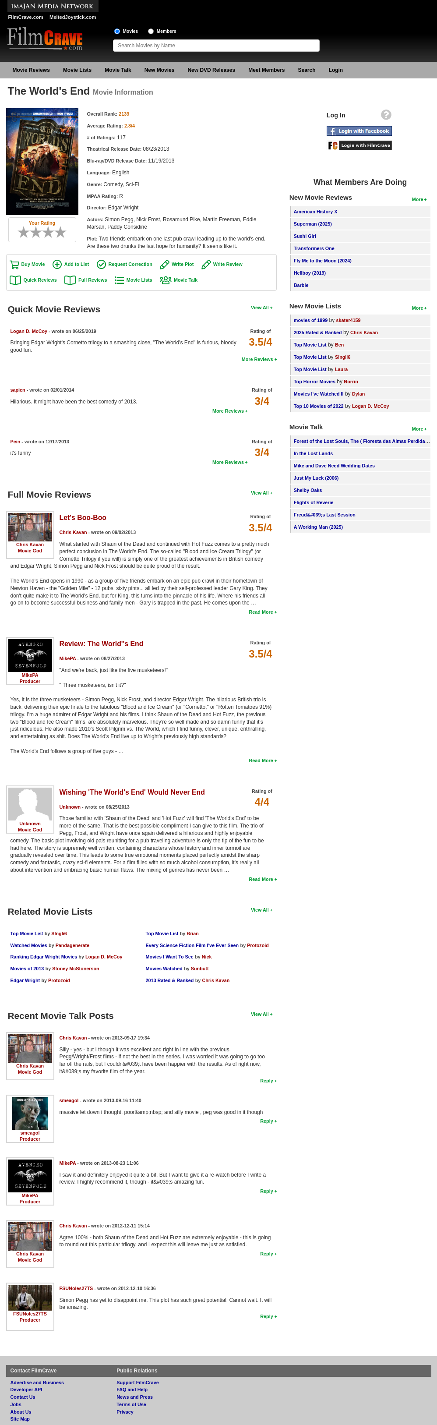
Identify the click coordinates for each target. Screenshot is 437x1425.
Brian (193, 933)
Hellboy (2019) (310, 273)
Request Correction (130, 264)
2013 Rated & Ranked (170, 980)
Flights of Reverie (314, 502)
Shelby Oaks (308, 490)
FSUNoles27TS (30, 1313)
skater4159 (348, 320)
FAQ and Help (132, 1389)
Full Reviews (92, 280)
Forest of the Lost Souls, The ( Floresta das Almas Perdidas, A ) (365, 441)
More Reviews (257, 359)
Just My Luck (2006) (316, 478)
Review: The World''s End (102, 643)
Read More (261, 612)
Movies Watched (164, 968)
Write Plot (183, 264)
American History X (316, 211)
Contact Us (23, 1397)
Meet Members (266, 70)
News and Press (134, 1397)
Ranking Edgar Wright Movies (45, 956)
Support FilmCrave (137, 1382)
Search (307, 70)
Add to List (76, 264)
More (417, 199)
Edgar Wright (25, 980)
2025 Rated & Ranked (318, 332)
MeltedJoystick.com (72, 17)
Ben (339, 344)
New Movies (159, 70)
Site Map (20, 1418)
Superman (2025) (313, 223)
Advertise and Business (37, 1382)
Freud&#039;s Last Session (325, 514)
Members (166, 31)
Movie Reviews (31, 70)
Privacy (124, 1411)
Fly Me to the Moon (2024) (323, 260)
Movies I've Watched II (319, 393)
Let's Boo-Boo (83, 517)
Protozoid (59, 980)
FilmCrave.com (25, 17)
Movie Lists (77, 70)
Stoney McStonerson (75, 968)
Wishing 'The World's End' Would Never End (132, 792)
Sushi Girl (305, 236)
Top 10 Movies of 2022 (319, 406)
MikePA (29, 675)
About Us (21, 1411)
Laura (341, 369)
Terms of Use (131, 1404)
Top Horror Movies (314, 381)
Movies (130, 31)
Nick (207, 956)
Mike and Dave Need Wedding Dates (334, 465)
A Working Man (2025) (318, 527)
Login (336, 70)
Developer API (26, 1389)
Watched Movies (29, 945)
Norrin (351, 381)
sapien (18, 389)
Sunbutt (200, 968)
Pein (16, 441)
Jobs (16, 1404)
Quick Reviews (40, 280)
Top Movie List (27, 933)
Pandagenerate (72, 945)
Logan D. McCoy (29, 331)
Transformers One (314, 248)
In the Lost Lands (313, 453)
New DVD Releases (211, 70)
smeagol (30, 1132)
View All (260, 307)
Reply (266, 1080)
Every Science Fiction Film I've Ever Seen (192, 945)
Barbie (301, 285)
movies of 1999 (311, 320)
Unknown (30, 823)
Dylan (358, 393)
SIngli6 (59, 933)
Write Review (228, 264)
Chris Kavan (30, 544)
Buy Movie (33, 264)
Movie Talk (118, 70)
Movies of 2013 (27, 968)
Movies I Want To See (170, 956)
